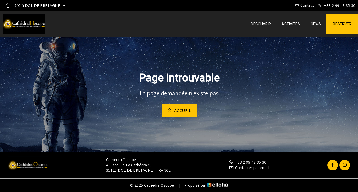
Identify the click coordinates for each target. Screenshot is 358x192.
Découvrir (261, 24)
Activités (291, 24)
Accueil (179, 110)
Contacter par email (249, 167)
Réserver (342, 24)
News (316, 24)
